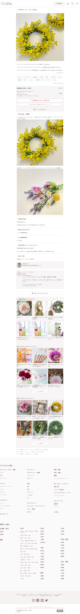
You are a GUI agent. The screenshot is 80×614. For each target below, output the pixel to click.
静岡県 (42, 564)
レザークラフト (31, 503)
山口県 (62, 548)
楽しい (60, 77)
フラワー (2, 483)
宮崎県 (62, 576)
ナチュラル (27, 77)
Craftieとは (19, 594)
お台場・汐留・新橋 (25, 576)
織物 (55, 475)
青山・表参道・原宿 (25, 570)
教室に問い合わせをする (40, 293)
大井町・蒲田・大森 (25, 535)
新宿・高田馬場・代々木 (26, 546)
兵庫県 (62, 531)
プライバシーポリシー (33, 595)
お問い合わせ (47, 594)
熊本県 (62, 570)
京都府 (42, 578)
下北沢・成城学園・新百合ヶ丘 (28, 540)
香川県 (62, 553)
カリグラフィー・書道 (33, 472)
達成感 (19, 80)
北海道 (1, 531)
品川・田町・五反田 (25, 567)
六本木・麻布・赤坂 (25, 565)
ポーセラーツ (4, 514)
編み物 (56, 504)
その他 (56, 512)
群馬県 (42, 534)
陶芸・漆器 (57, 469)
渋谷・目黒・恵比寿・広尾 (27, 557)
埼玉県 (42, 536)
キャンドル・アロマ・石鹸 (7, 469)
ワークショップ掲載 (56, 594)
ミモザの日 (53, 77)
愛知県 (42, 567)
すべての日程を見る (40, 109)
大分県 (62, 573)
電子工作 (56, 486)
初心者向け (35, 77)
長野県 (42, 559)
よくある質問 (39, 594)
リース (47, 80)
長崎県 (62, 567)
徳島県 (62, 550)
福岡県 (62, 564)
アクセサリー (4, 500)
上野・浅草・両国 (24, 554)
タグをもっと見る (58, 83)
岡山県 (62, 542)
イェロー (54, 80)
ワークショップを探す (28, 594)
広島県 (62, 545)
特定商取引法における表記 (46, 595)
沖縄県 (62, 578)
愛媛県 (62, 556)
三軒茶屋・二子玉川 (25, 559)
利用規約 (24, 595)
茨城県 (42, 528)
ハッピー (31, 80)
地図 (60, 93)
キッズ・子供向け (59, 489)
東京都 (22, 528)
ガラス (29, 512)
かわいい (20, 77)
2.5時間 (37, 80)
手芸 (28, 483)
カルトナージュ (58, 501)
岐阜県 (42, 562)
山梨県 (42, 556)
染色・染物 (57, 472)
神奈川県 (42, 542)
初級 (42, 77)
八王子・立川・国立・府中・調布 (28, 543)
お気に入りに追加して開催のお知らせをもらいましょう (45, 104)
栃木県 (42, 531)
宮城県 (1, 534)
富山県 (42, 550)
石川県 (42, 553)
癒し (25, 80)
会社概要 (56, 595)
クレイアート (31, 469)
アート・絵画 (31, 509)
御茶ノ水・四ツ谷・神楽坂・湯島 (28, 548)
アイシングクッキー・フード (62, 492)
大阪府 (62, 528)
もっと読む (59, 72)
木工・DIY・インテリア (61, 484)
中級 (47, 77)
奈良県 (62, 534)
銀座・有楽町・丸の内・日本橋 (28, 573)
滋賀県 (42, 576)
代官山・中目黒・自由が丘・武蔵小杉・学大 (29, 532)
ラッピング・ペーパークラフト (36, 506)
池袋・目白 (23, 551)
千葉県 (42, 539)
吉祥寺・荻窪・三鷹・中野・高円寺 (29, 562)
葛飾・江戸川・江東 (25, 538)
